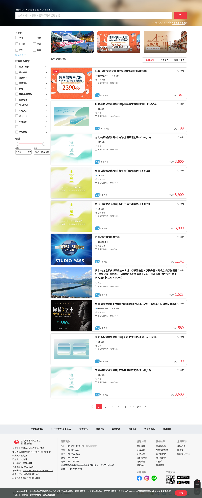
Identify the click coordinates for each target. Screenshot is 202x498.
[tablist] (164, 60)
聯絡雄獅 (167, 429)
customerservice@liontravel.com (38, 470)
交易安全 (141, 454)
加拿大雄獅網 (162, 450)
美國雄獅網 (161, 446)
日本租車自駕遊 (178, 23)
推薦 (55, 71)
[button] (30, 143)
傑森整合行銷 (183, 454)
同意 (181, 493)
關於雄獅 (141, 446)
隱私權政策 (142, 457)
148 (139, 406)
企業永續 (132, 429)
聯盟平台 (100, 429)
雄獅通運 (160, 465)
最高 (36, 147)
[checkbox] (16, 37)
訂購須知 (141, 450)
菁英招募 (116, 429)
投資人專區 (149, 429)
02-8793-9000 (27, 467)
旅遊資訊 (83, 429)
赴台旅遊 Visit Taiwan (61, 429)
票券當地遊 (33, 9)
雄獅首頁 (20, 9)
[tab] (149, 60)
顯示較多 (20, 54)
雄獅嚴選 (181, 446)
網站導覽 (141, 461)
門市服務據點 (37, 429)
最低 (17, 147)
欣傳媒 (180, 450)
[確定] (180, 15)
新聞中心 (141, 465)
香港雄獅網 (161, 454)
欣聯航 (159, 461)
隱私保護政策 (49, 494)
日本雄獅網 (161, 457)
